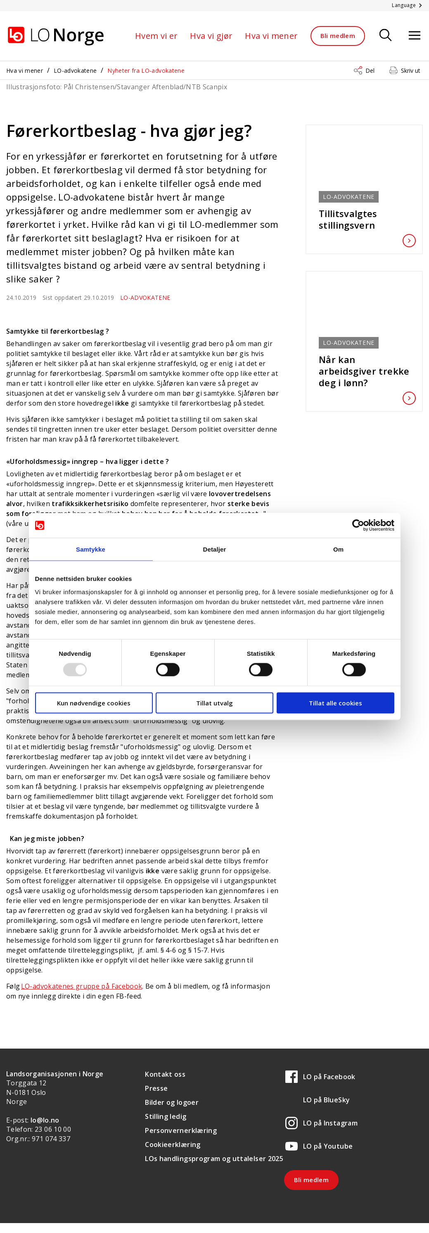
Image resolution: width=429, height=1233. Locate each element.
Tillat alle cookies (335, 702)
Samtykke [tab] (90, 549)
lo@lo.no (45, 1120)
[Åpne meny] (414, 36)
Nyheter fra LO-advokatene (146, 70)
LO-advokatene (75, 70)
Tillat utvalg (214, 702)
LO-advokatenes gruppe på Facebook (81, 986)
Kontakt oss (165, 1074)
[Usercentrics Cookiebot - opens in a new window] (358, 525)
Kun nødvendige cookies (93, 702)
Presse (156, 1088)
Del (369, 70)
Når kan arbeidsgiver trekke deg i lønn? (364, 371)
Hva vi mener (271, 35)
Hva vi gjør (211, 35)
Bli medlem (338, 35)
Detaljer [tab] (214, 549)
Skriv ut (410, 70)
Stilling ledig (165, 1116)
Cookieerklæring (172, 1144)
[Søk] (385, 36)
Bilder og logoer (172, 1102)
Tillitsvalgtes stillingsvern (364, 219)
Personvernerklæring (181, 1130)
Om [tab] (338, 549)
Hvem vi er (156, 35)
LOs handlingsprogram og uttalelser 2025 (214, 1158)
